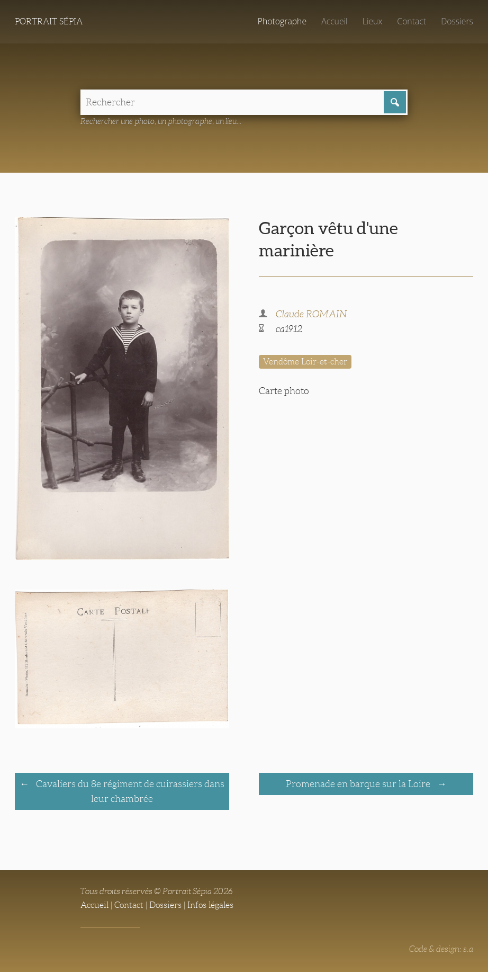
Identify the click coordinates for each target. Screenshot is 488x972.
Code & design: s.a (441, 948)
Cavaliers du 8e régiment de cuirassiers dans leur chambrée (129, 791)
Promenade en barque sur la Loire (359, 784)
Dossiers (457, 21)
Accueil (334, 21)
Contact (411, 21)
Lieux (372, 21)
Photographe (282, 21)
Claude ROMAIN (311, 314)
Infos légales (210, 904)
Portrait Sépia (49, 21)
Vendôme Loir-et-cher (305, 361)
